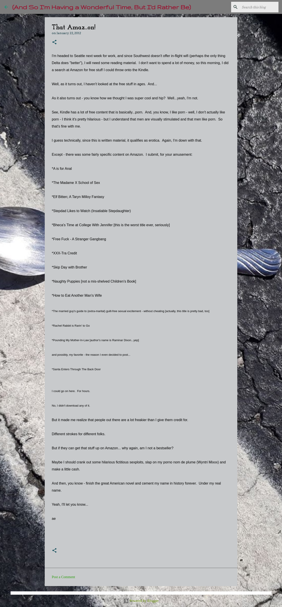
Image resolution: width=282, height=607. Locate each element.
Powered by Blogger (141, 601)
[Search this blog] (255, 7)
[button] (54, 42)
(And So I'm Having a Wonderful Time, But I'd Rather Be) (101, 7)
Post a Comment (63, 577)
